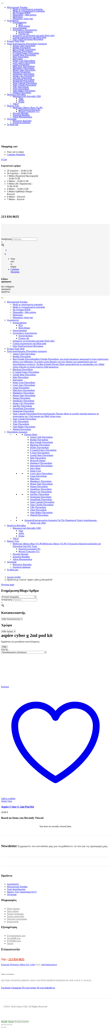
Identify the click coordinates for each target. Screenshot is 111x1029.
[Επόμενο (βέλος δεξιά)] (5, 1027)
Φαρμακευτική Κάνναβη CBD (27, 96)
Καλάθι (4, 1021)
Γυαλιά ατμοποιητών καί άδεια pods (29, 37)
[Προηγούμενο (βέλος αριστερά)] (2, 1027)
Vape (20, 98)
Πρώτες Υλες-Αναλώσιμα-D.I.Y (22, 892)
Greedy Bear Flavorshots (24, 55)
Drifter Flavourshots (39, 447)
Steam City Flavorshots (23, 75)
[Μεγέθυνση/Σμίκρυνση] (2, 1024)
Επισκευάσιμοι (20, 22)
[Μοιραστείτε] (8, 1024)
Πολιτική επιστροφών (17, 919)
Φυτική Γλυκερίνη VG (28, 111)
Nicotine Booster (20, 113)
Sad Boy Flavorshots (22, 77)
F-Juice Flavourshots (39, 452)
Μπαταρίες (18, 16)
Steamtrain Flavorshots (23, 81)
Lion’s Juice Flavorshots (24, 62)
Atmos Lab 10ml (38, 523)
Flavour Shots (30, 434)
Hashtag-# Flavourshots (41, 463)
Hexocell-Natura (38, 460)
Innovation (18, 58)
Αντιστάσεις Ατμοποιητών (25, 30)
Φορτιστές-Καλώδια (22, 120)
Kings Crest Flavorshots (24, 60)
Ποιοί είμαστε (13, 908)
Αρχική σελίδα (14, 577)
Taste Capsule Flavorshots (25, 83)
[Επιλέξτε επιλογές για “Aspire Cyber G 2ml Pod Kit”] (5, 686)
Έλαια (21, 102)
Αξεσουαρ (11, 894)
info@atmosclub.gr (49, 965)
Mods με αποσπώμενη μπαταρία (28, 9)
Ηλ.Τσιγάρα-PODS (21, 13)
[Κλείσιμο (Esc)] (11, 1024)
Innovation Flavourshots (41, 465)
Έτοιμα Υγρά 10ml (15, 41)
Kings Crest (35, 471)
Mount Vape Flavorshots (24, 70)
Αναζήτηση (6, 239)
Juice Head (35, 468)
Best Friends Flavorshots (24, 49)
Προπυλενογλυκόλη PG (29, 109)
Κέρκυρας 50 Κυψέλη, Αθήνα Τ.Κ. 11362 (18, 965)
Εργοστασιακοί (20, 28)
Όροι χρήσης (13, 911)
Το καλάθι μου (14, 938)
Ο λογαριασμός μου (16, 935)
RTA (20, 24)
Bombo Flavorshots (22, 47)
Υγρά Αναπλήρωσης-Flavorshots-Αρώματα (27, 43)
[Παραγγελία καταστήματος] (24, 652)
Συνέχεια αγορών (22, 1021)
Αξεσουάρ (11, 119)
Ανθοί (21, 100)
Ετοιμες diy (23, 33)
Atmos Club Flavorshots (24, 45)
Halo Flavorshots (21, 57)
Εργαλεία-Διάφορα (21, 122)
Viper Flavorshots (21, 89)
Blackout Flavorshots (40, 445)
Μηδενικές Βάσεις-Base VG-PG (28, 107)
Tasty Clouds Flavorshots (24, 85)
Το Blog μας (12, 124)
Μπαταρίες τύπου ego (23, 18)
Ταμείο (10, 943)
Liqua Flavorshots (21, 64)
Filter (4, 647)
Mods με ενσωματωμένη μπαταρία (29, 11)
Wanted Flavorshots (22, 92)
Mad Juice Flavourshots (24, 66)
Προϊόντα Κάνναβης (16, 94)
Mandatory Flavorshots (23, 68)
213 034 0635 (16, 959)
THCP (16, 104)
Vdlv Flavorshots (21, 87)
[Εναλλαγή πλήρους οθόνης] (5, 1024)
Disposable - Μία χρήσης (24, 312)
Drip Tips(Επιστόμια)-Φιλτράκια (28, 39)
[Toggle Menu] (2, 297)
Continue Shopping (16, 154)
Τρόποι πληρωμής (15, 914)
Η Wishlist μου (14, 941)
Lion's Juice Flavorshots (24, 385)
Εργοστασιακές (25, 31)
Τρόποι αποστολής (15, 916)
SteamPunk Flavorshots (24, 79)
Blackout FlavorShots (23, 51)
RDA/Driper (24, 26)
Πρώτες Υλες (13, 105)
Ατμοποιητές (13, 20)
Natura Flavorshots (21, 72)
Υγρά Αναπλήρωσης (16, 889)
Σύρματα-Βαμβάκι (21, 115)
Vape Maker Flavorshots (24, 90)
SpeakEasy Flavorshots (23, 74)
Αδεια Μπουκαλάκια (22, 117)
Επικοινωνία (12, 921)
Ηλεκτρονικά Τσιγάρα (17, 7)
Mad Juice (35, 478)
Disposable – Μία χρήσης (25, 15)
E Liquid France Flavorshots (26, 53)
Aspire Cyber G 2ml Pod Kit (17, 806)
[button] (4, 159)
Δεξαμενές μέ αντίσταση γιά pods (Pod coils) (33, 35)
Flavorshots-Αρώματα (17, 432)
